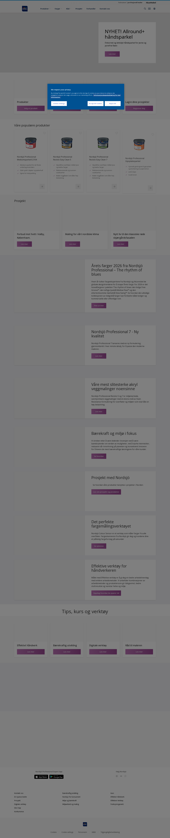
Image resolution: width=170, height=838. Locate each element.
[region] (85, 97)
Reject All (112, 103)
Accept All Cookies (95, 103)
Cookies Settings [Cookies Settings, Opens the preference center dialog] (59, 103)
